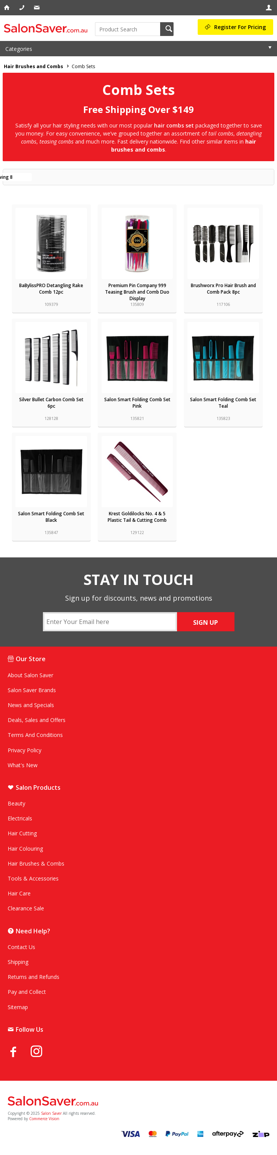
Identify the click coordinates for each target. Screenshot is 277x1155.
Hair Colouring (25, 848)
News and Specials (31, 705)
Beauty (16, 803)
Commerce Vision (44, 1118)
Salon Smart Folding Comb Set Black (51, 516)
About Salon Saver (30, 675)
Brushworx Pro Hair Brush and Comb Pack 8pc (223, 288)
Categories (18, 48)
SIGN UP (205, 622)
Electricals (20, 818)
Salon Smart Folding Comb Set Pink (137, 402)
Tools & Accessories (33, 878)
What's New (23, 765)
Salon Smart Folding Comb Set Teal (223, 402)
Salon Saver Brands (32, 690)
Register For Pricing (240, 27)
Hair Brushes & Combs (36, 863)
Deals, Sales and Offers (37, 720)
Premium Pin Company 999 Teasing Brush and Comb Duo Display (137, 292)
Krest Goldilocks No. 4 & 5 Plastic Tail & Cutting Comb (137, 516)
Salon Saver (51, 1113)
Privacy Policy (24, 750)
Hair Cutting (22, 833)
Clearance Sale (26, 908)
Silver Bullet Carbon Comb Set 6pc (51, 402)
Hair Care (19, 893)
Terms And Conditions (35, 734)
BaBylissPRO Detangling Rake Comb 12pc (51, 288)
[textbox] (128, 29)
